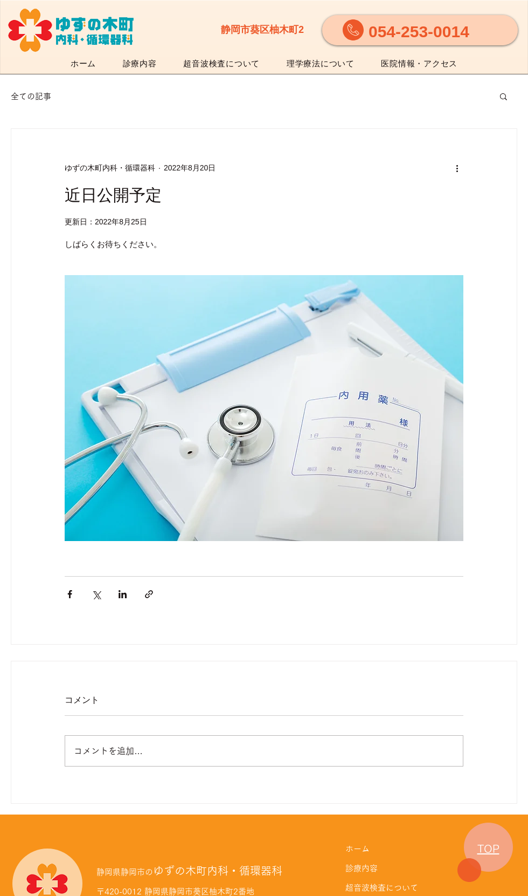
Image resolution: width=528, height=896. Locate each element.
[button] (503, 96)
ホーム (357, 849)
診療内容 (361, 868)
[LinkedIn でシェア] (122, 594)
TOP (488, 848)
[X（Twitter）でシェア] (96, 594)
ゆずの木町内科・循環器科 (189, 870)
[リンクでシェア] (149, 594)
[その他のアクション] (456, 167)
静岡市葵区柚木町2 (262, 29)
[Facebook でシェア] (70, 594)
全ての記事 (31, 96)
